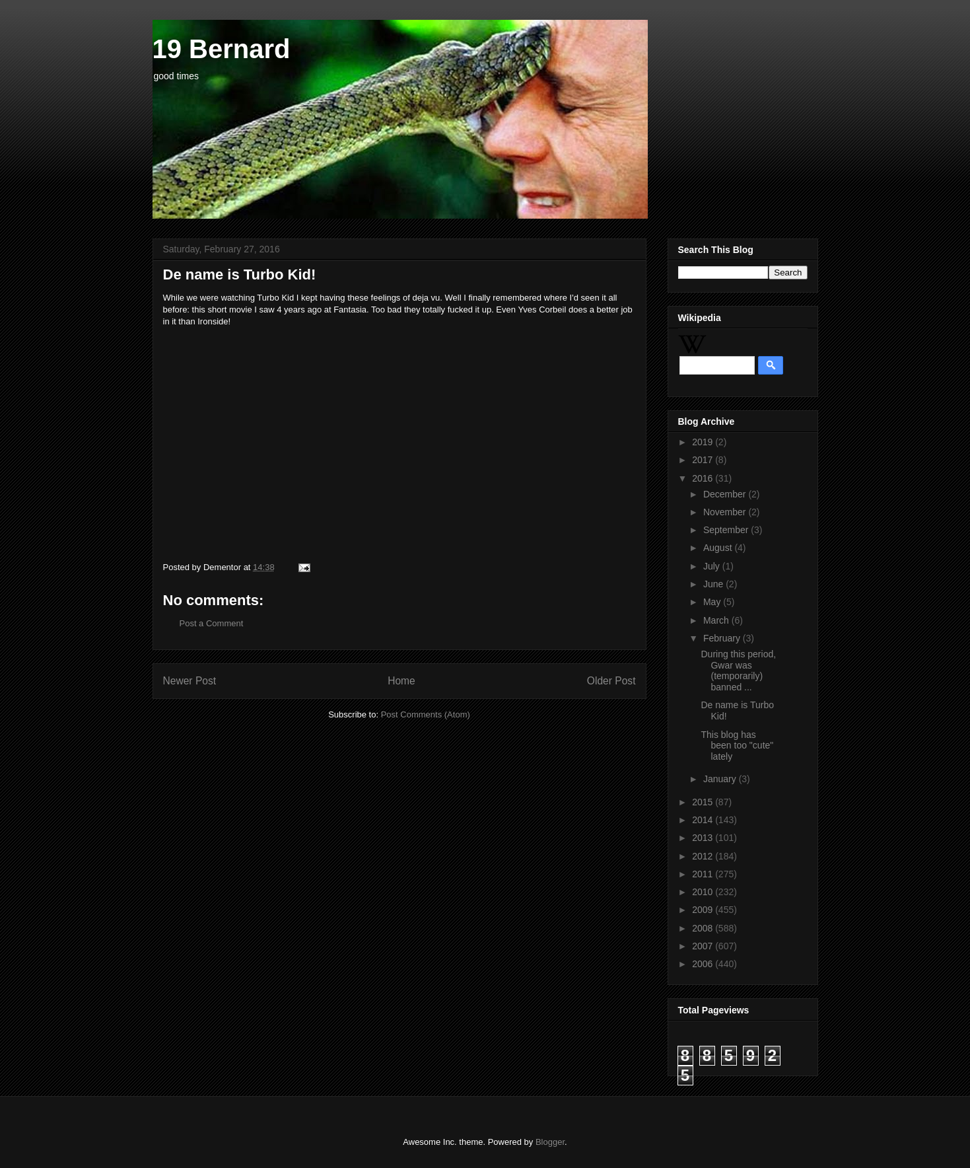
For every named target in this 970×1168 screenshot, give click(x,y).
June (714, 584)
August (718, 547)
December (725, 494)
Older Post (611, 680)
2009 (703, 909)
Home (401, 680)
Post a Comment (212, 623)
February (723, 638)
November (725, 512)
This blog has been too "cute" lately (737, 745)
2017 (703, 460)
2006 (703, 964)
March (717, 620)
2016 (703, 478)
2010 (703, 892)
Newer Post (190, 680)
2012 (703, 856)
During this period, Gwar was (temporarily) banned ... (738, 670)
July (712, 566)
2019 (703, 442)
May (713, 602)
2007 (703, 946)
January (721, 779)
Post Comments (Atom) (425, 714)
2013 (703, 837)
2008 (703, 928)
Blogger (550, 1142)
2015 (703, 802)
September (727, 530)
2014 (703, 820)
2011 (703, 874)
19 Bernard (222, 48)
